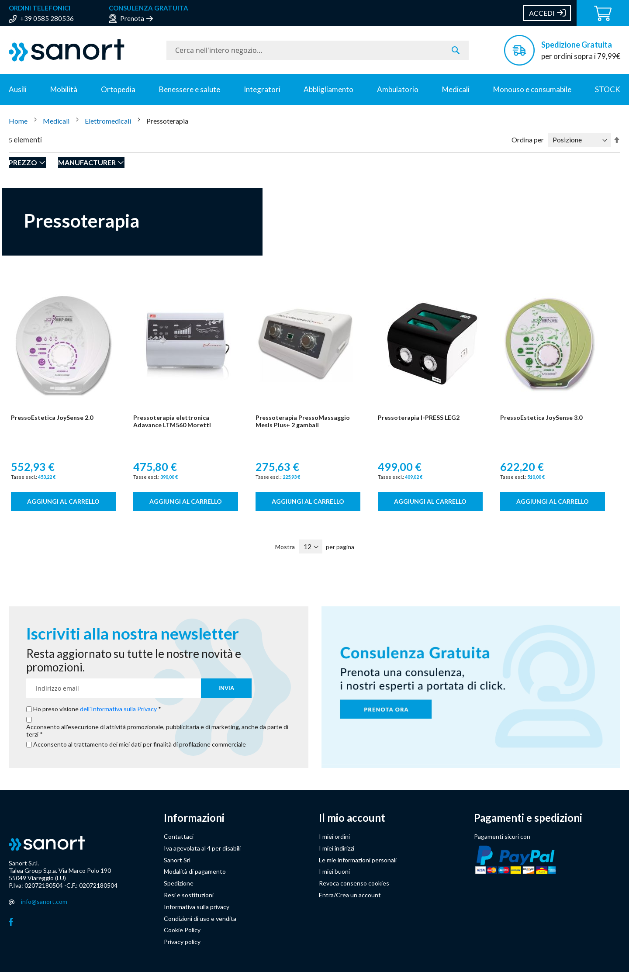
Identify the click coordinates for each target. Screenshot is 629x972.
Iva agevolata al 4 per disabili (202, 848)
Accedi (542, 13)
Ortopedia (118, 89)
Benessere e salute (189, 89)
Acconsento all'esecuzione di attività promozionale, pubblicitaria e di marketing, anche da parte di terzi (157, 730)
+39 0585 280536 (47, 18)
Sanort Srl (177, 860)
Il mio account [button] (352, 818)
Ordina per (527, 139)
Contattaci (179, 836)
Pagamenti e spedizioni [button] (528, 818)
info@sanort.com (44, 901)
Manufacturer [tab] (87, 162)
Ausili (18, 89)
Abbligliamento (328, 89)
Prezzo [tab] (23, 162)
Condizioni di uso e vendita (200, 918)
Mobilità (63, 89)
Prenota (132, 18)
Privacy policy (182, 941)
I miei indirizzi (336, 848)
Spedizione (179, 883)
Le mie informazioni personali (358, 860)
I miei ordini (334, 836)
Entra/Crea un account (350, 895)
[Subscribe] (226, 688)
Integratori (262, 89)
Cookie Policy (182, 930)
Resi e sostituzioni (189, 895)
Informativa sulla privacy (196, 906)
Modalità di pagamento (195, 871)
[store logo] (83, 50)
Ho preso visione (95, 709)
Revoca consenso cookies (354, 883)
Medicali (456, 89)
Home (19, 121)
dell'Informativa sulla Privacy (118, 709)
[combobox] (317, 50)
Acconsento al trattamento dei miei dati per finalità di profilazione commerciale (139, 744)
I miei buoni (334, 871)
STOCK (607, 89)
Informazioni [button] (194, 818)
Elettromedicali (108, 121)
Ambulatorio (397, 89)
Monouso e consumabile (532, 89)
